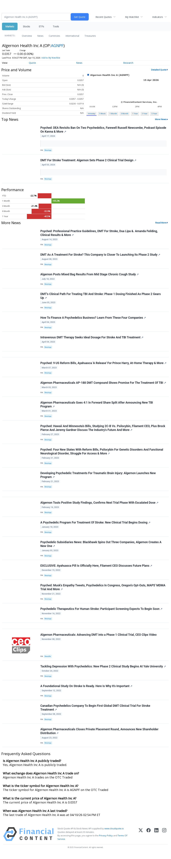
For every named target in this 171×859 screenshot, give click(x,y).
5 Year (154, 113)
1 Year (135, 113)
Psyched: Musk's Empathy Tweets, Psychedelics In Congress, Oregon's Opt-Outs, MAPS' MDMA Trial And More (102, 591)
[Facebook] (148, 839)
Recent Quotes (104, 17)
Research (128, 62)
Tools (56, 26)
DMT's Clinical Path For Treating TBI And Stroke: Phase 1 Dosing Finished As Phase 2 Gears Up (100, 297)
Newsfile (48, 661)
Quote (32, 62)
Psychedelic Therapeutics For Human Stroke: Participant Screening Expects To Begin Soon (101, 613)
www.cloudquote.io (114, 833)
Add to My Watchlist (50, 57)
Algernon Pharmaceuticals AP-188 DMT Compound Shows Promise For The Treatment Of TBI (103, 384)
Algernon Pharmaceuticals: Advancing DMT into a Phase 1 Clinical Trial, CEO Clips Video (98, 639)
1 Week (102, 113)
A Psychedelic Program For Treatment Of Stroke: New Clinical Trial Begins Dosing (95, 525)
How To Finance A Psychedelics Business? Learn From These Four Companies (93, 319)
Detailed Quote (158, 69)
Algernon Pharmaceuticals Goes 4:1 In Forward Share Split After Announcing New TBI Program (96, 406)
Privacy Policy (106, 840)
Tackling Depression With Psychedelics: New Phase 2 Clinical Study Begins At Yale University (103, 670)
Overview (27, 35)
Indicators (157, 17)
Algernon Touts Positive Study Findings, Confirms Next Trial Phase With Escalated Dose (99, 505)
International (72, 35)
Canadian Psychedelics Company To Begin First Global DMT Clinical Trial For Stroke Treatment (95, 712)
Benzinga (48, 150)
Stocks (26, 26)
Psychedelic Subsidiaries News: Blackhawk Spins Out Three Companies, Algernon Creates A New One (100, 547)
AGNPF (57, 45)
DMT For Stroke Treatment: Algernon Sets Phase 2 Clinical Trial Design (88, 160)
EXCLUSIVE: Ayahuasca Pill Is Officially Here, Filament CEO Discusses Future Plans (96, 569)
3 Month (124, 113)
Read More (160, 222)
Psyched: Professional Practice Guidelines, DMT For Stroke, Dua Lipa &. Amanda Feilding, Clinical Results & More (99, 233)
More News (160, 119)
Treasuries (90, 35)
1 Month (113, 113)
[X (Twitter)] (140, 839)
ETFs (41, 26)
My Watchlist (132, 17)
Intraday (91, 113)
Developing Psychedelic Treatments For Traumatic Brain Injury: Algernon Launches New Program (98, 477)
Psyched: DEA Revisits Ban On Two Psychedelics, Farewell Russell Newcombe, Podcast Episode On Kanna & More (103, 129)
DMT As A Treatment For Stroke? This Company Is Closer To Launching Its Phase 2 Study (100, 255)
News (40, 35)
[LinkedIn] (156, 839)
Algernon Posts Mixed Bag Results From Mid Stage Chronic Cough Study (89, 275)
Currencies (54, 35)
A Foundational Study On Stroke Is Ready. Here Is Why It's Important (86, 690)
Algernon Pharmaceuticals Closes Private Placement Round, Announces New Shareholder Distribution (99, 736)
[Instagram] (164, 839)
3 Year (144, 113)
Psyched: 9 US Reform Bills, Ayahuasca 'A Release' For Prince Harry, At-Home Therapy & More (103, 364)
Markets (9, 26)
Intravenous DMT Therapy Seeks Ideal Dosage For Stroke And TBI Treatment (91, 338)
